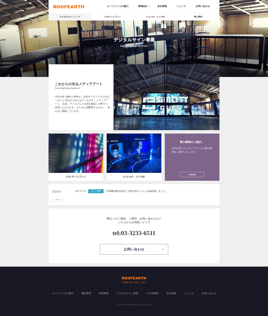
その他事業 (152, 293)
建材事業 (86, 293)
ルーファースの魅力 (118, 6)
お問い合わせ (203, 6)
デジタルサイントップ (70, 17)
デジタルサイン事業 (127, 293)
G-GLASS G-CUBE (155, 17)
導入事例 (198, 17)
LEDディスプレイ (112, 17)
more (191, 174)
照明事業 (104, 293)
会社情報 (162, 6)
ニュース (181, 6)
